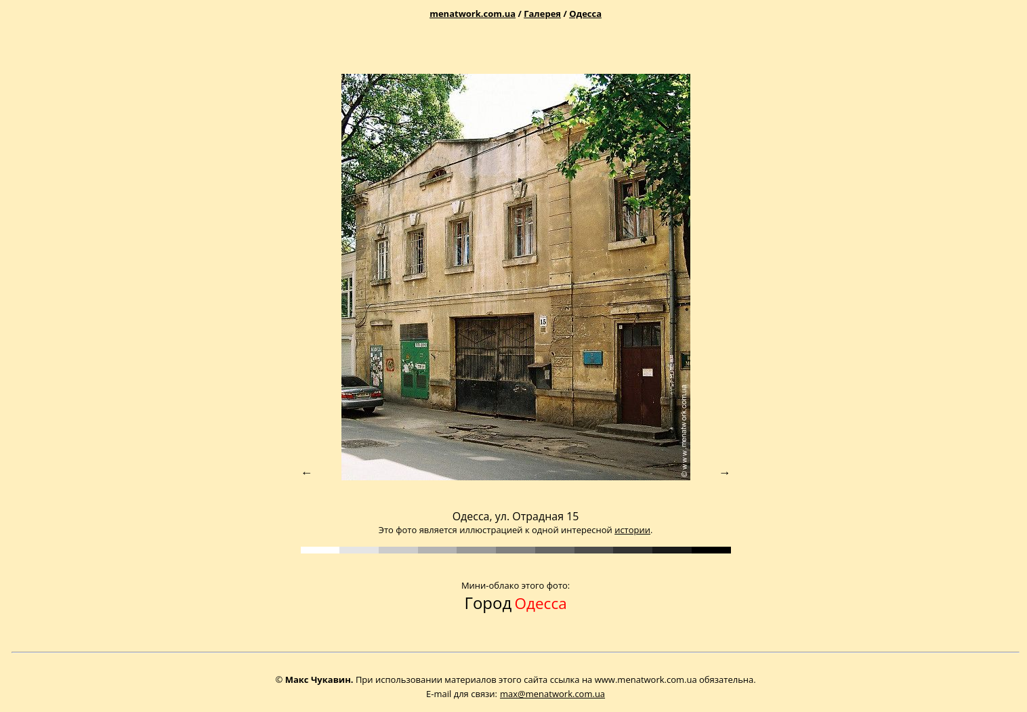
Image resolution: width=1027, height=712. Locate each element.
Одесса (585, 13)
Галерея (542, 13)
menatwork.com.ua (472, 13)
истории (632, 530)
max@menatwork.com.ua (552, 694)
